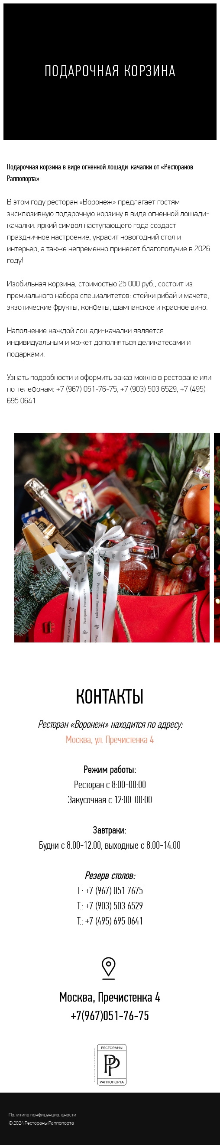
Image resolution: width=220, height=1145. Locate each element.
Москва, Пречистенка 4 (109, 997)
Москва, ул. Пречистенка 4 (110, 739)
